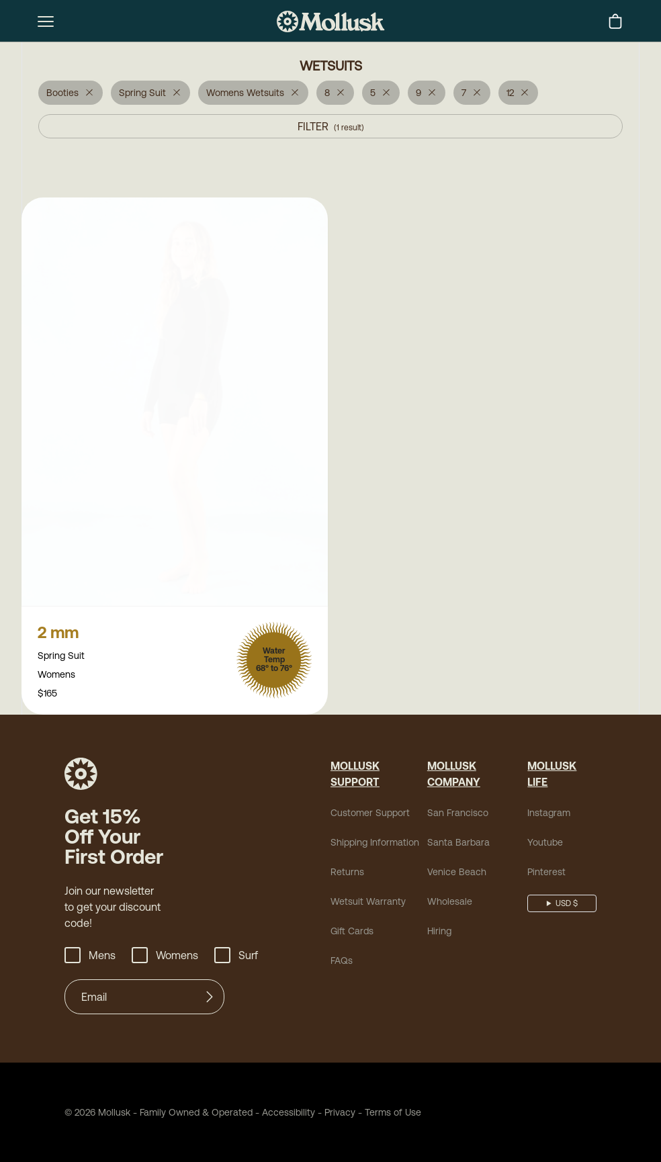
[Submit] (210, 998)
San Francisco (457, 814)
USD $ (567, 904)
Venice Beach (456, 873)
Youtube (545, 843)
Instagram (548, 814)
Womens (165, 956)
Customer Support (370, 814)
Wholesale (449, 902)
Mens (90, 956)
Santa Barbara (458, 843)
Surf (236, 956)
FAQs (341, 961)
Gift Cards (351, 932)
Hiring (439, 932)
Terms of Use (393, 1113)
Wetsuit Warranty (368, 902)
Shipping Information (374, 843)
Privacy (339, 1113)
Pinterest (546, 873)
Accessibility (284, 1113)
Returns (347, 873)
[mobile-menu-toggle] (45, 21)
